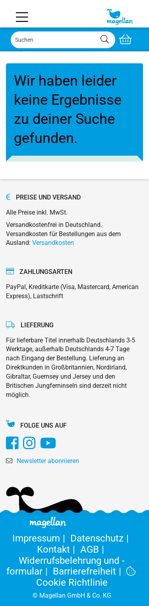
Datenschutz (101, 538)
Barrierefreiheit (89, 571)
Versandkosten (53, 242)
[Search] (63, 39)
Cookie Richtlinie (86, 577)
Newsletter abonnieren (48, 461)
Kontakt (58, 549)
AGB (93, 549)
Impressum (41, 538)
